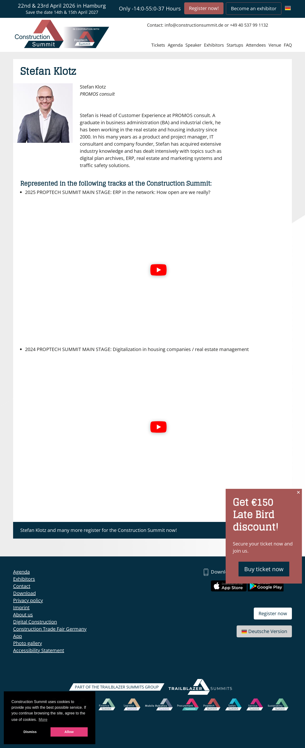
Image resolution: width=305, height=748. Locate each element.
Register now (273, 613)
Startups (235, 45)
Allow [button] (69, 732)
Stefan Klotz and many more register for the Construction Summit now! (98, 530)
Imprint (21, 607)
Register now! (204, 8)
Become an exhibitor (253, 8)
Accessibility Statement (38, 650)
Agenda (175, 45)
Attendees (256, 45)
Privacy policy (28, 600)
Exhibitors (214, 45)
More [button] (43, 720)
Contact (21, 586)
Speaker (193, 45)
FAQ (288, 45)
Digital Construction (35, 622)
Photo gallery (27, 643)
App (17, 636)
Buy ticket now (264, 569)
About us (23, 614)
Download (24, 593)
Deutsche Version (264, 631)
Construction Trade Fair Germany (49, 629)
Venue (275, 45)
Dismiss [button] (30, 732)
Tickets (158, 45)
